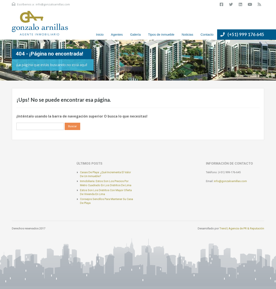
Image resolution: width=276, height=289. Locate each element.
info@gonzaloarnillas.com (53, 4)
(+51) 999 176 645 (245, 34)
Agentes (117, 34)
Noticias (187, 34)
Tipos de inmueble (161, 34)
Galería (135, 34)
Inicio (100, 34)
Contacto (207, 34)
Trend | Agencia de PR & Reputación (242, 228)
